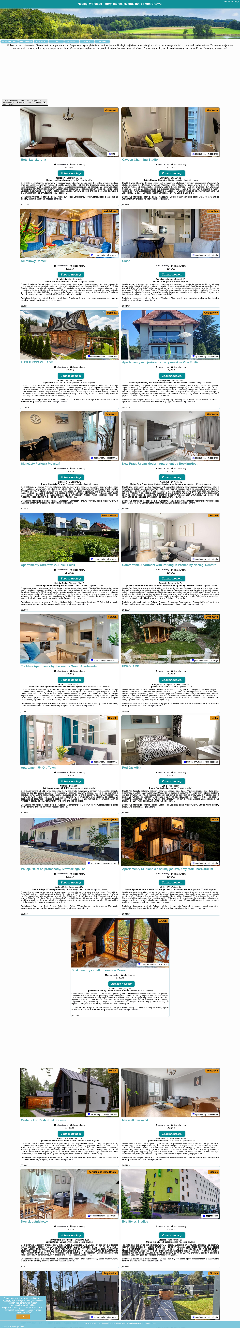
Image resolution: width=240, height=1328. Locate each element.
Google (7, 1300)
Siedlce (214, 1172)
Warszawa (212, 110)
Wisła (215, 819)
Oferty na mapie (25, 41)
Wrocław (213, 211)
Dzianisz (112, 312)
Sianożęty (111, 414)
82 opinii (84, 788)
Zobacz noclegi (71, 173)
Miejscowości (41, 41)
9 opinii (98, 687)
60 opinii (141, 991)
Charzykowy (211, 312)
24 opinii (83, 383)
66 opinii (204, 889)
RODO (29, 1312)
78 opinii (183, 1141)
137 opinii (81, 281)
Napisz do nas (150, 1323)
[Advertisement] (120, 74)
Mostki (113, 1070)
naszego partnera (53, 199)
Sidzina (214, 1273)
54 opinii (180, 788)
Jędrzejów (111, 110)
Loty (56, 41)
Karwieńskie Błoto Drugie (103, 1172)
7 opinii (206, 585)
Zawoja (163, 920)
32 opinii (91, 585)
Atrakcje (87, 41)
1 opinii (81, 180)
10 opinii (86, 484)
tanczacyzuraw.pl (231, 1)
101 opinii (94, 889)
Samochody (71, 41)
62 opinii (199, 484)
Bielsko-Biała (109, 515)
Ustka (214, 718)
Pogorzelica (110, 1273)
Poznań (214, 515)
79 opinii (180, 687)
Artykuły (102, 41)
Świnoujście (110, 819)
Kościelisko (110, 211)
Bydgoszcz (212, 616)
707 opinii (183, 1242)
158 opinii (199, 383)
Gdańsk (112, 616)
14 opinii (186, 180)
